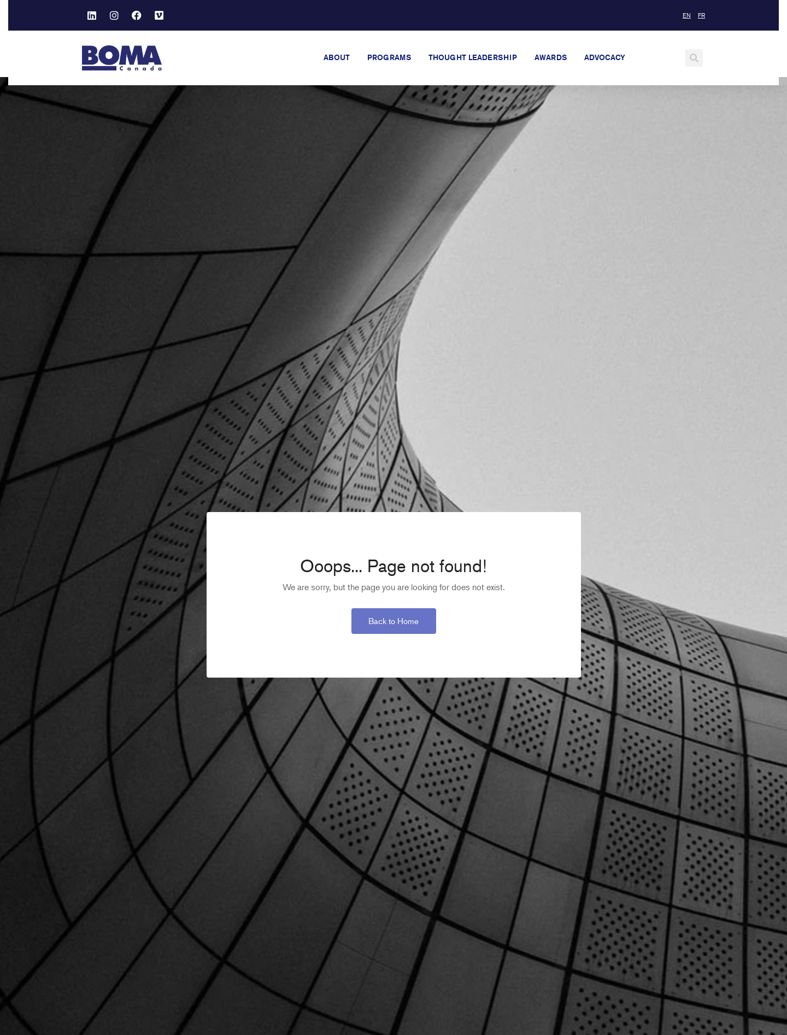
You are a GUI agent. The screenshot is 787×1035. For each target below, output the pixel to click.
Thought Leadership (472, 57)
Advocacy (604, 57)
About (337, 57)
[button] (694, 58)
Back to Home (393, 629)
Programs (389, 57)
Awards (551, 57)
